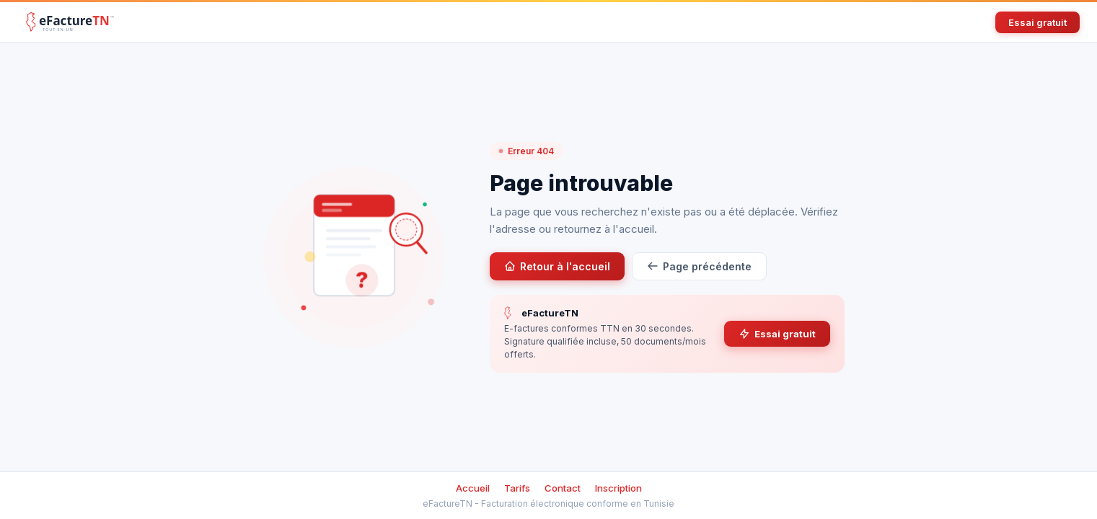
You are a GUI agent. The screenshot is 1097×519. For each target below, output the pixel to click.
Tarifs (517, 488)
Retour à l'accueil (557, 266)
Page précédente (699, 266)
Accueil (473, 488)
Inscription (618, 488)
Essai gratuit (1037, 22)
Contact (563, 488)
